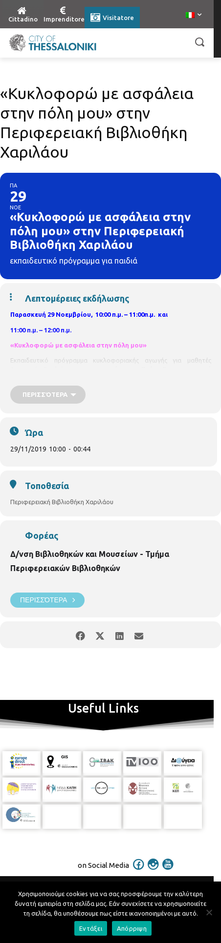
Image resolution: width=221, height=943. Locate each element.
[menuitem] (193, 15)
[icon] (139, 871)
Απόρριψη (132, 928)
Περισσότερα (47, 600)
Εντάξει (90, 928)
